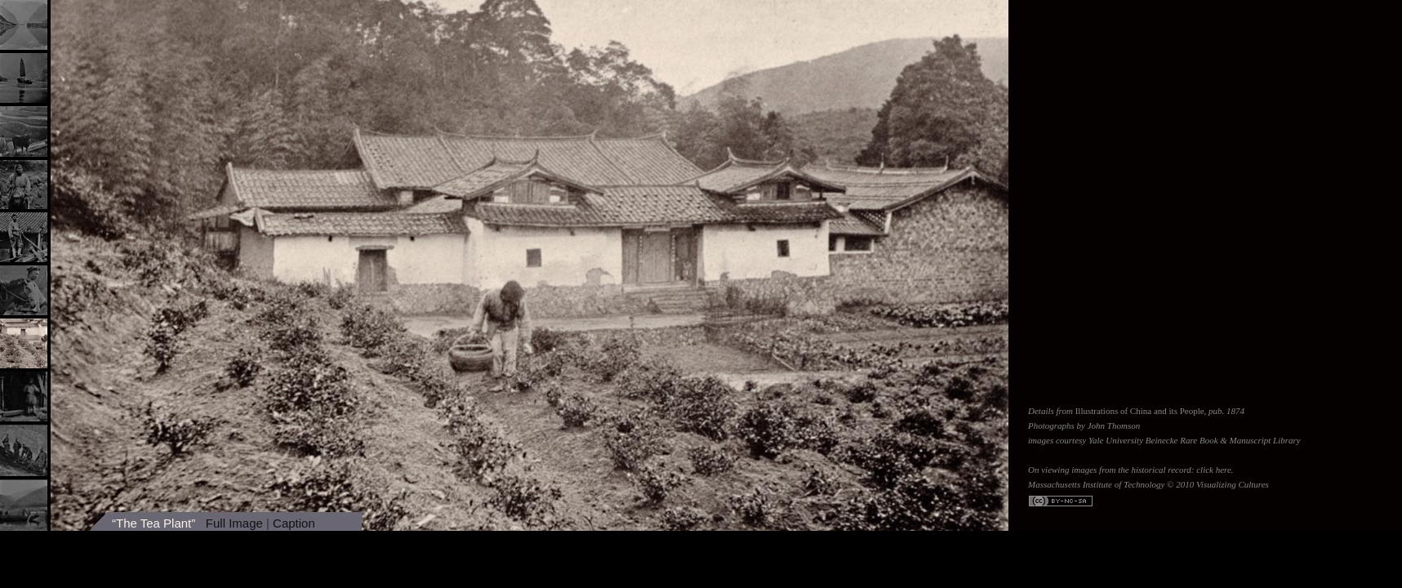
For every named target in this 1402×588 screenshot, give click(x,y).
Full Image (234, 523)
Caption (294, 523)
